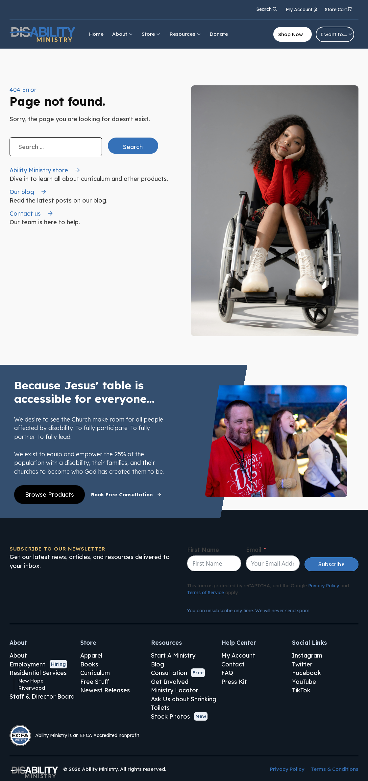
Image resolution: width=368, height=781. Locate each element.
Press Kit (234, 681)
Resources (186, 34)
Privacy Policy (323, 586)
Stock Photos (170, 716)
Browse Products (49, 494)
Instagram (307, 655)
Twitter (302, 664)
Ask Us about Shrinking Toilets (183, 703)
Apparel (91, 655)
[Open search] (267, 9)
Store (151, 34)
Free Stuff (94, 681)
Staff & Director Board (42, 696)
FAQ (227, 672)
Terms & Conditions (334, 769)
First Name (203, 549)
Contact (233, 664)
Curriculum (95, 672)
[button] (338, 10)
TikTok (301, 690)
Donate (219, 34)
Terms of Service (205, 593)
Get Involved (169, 681)
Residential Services (38, 672)
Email (253, 549)
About (123, 34)
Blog (157, 664)
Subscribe (331, 564)
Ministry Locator (174, 690)
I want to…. (337, 34)
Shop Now (290, 34)
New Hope (30, 681)
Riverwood (31, 688)
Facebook (306, 672)
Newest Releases (105, 690)
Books (89, 664)
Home (96, 34)
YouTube (304, 681)
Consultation (169, 672)
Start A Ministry (173, 655)
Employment (27, 664)
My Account (238, 655)
